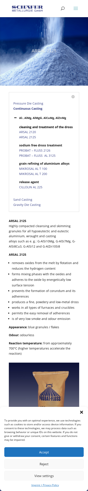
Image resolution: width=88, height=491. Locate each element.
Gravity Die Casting (27, 205)
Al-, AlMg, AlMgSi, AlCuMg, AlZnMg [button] (39, 118)
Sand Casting (22, 200)
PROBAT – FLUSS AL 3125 (37, 156)
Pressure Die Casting (28, 103)
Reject (44, 464)
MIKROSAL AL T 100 (33, 169)
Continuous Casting (27, 108)
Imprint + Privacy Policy (45, 485)
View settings (44, 476)
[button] (81, 412)
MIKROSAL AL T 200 (33, 174)
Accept (44, 452)
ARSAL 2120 (27, 132)
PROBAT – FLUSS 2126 (34, 150)
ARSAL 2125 (27, 137)
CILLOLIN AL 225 (30, 187)
